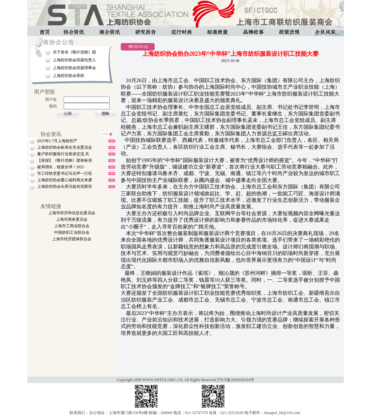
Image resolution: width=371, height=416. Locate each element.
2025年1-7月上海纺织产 (57, 141)
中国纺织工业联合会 (71, 232)
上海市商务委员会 (71, 219)
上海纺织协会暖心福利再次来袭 (64, 180)
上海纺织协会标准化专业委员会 (64, 147)
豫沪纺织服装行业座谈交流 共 (63, 154)
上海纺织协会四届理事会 (74, 68)
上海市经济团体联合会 (71, 239)
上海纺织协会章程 (68, 75)
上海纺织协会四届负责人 (74, 60)
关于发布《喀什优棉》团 (74, 52)
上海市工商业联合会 (71, 226)
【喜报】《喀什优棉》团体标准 (64, 160)
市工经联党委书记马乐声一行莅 (64, 173)
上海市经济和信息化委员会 (71, 213)
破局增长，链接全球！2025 (60, 167)
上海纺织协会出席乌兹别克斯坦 (64, 186)
